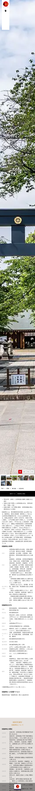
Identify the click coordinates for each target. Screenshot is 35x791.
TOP (2, 488)
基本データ (12, 493)
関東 (8, 488)
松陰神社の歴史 (21, 493)
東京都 (14, 488)
